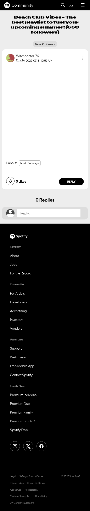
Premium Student (22, 421)
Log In (73, 5)
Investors (16, 319)
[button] (83, 58)
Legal (13, 476)
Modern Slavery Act (20, 496)
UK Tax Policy (40, 496)
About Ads (15, 489)
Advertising (18, 311)
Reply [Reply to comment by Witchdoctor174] (71, 181)
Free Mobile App (22, 366)
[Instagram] (15, 446)
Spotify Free (19, 429)
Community (18, 5)
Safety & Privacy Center (31, 476)
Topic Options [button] (44, 44)
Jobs (13, 264)
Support (16, 348)
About (14, 255)
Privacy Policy (17, 483)
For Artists (17, 293)
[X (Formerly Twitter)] (28, 446)
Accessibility (31, 489)
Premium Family (21, 412)
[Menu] (83, 5)
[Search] (63, 5)
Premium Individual (23, 395)
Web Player (18, 357)
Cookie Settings (36, 483)
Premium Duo (20, 403)
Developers (18, 302)
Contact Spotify (21, 375)
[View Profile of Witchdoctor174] (27, 56)
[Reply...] (48, 213)
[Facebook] (41, 446)
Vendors (16, 328)
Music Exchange (29, 163)
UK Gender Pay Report (22, 503)
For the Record (20, 273)
